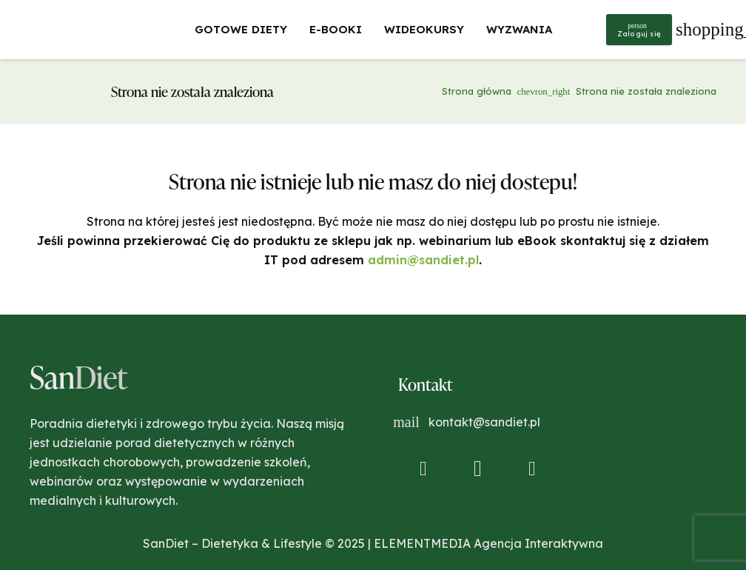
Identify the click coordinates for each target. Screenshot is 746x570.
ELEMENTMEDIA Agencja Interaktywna (488, 543)
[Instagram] (477, 468)
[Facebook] (423, 468)
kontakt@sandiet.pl (484, 422)
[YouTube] (532, 468)
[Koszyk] (696, 29)
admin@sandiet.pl (423, 259)
